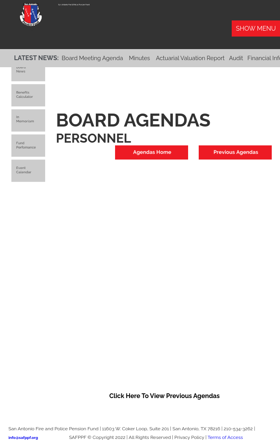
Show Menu (256, 28)
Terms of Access (225, 437)
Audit (236, 58)
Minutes (139, 58)
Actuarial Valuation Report (190, 58)
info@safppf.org (23, 437)
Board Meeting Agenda (92, 58)
